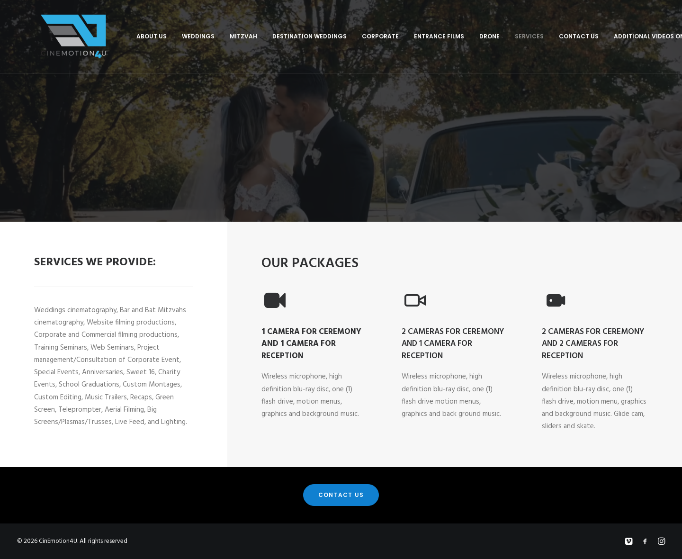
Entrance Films (411, 36)
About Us (123, 36)
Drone (461, 36)
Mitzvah (215, 36)
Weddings (169, 36)
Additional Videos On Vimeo (631, 36)
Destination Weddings (281, 36)
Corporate (351, 36)
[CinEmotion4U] (59, 36)
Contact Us (550, 36)
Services (500, 36)
